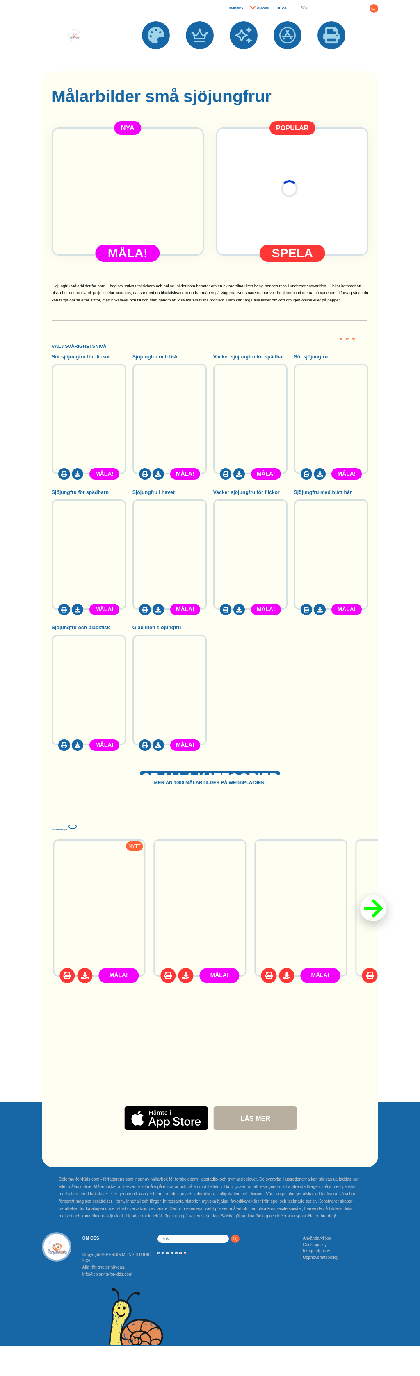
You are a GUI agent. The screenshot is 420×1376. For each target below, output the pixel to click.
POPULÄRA (199, 53)
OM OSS (263, 8)
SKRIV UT (331, 53)
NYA (243, 53)
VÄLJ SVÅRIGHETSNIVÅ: (80, 346)
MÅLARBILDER (156, 53)
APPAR (288, 53)
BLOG (282, 8)
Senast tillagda (101, 841)
